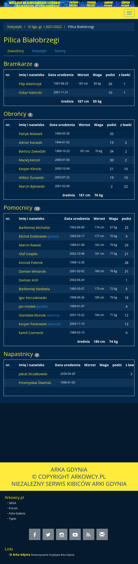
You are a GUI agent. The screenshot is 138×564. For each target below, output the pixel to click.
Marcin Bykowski (32, 186)
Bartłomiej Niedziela (34, 289)
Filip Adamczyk (30, 83)
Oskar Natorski (30, 92)
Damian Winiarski (32, 271)
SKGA (12, 503)
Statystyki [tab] (39, 51)
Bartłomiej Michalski (34, 227)
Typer (13, 519)
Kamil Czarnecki (31, 332)
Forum (13, 508)
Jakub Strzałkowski (33, 374)
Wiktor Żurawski (31, 177)
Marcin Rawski (30, 245)
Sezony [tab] (60, 51)
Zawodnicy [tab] (15, 51)
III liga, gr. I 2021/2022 (45, 26)
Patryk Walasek (30, 133)
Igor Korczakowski (33, 297)
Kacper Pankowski (33, 324)
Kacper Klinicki (30, 169)
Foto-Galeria (17, 513)
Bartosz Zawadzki (32, 151)
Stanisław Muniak (33, 315)
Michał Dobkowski (33, 236)
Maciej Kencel (29, 160)
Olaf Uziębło (28, 254)
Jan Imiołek (28, 306)
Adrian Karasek (30, 142)
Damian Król (28, 280)
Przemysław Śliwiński (35, 382)
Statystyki (14, 26)
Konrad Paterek (31, 262)
